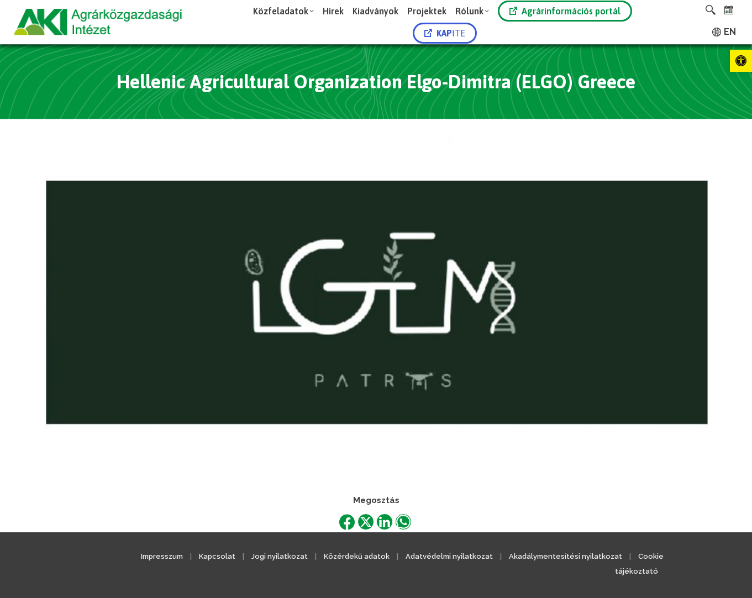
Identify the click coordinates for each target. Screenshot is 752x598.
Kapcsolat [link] (217, 556)
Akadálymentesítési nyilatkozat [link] (565, 556)
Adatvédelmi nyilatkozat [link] (449, 556)
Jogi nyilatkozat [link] (279, 556)
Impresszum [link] (162, 556)
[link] (741, 61)
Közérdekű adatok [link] (357, 556)
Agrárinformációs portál (564, 11)
